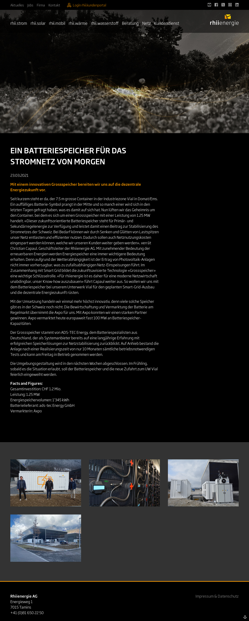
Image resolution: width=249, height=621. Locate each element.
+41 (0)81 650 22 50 (27, 612)
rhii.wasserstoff (105, 23)
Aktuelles (17, 5)
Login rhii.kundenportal (86, 5)
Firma (41, 5)
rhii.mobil (57, 23)
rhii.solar (38, 23)
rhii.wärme (78, 23)
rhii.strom (18, 23)
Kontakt (54, 5)
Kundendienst (166, 23)
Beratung (130, 23)
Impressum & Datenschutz (217, 596)
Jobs (30, 5)
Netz (146, 23)
